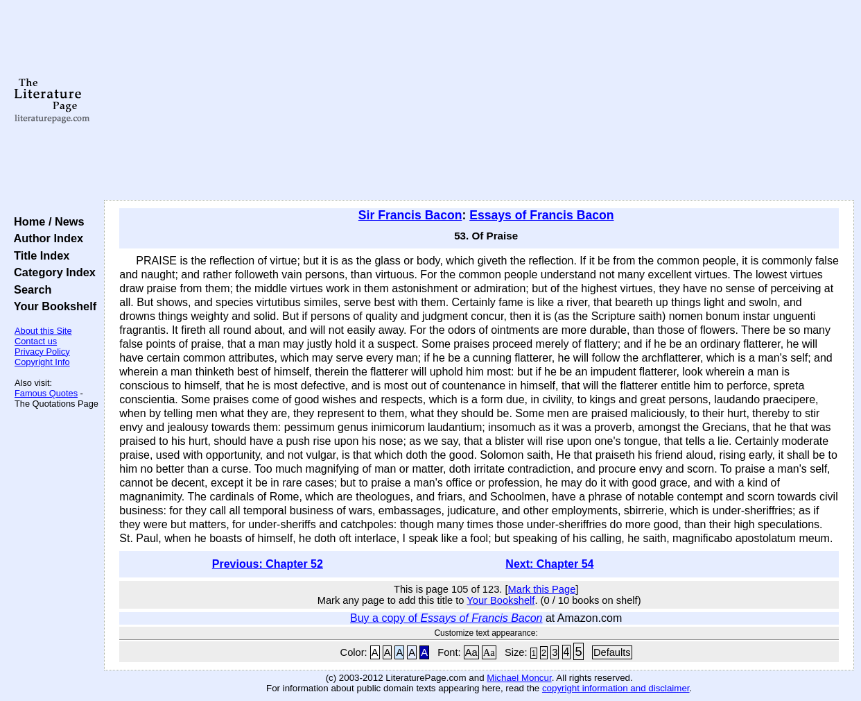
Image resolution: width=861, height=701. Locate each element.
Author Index (45, 238)
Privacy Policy (42, 351)
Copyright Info (42, 362)
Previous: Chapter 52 (267, 564)
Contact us (36, 341)
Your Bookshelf (52, 306)
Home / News (46, 221)
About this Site (43, 331)
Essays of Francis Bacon (541, 215)
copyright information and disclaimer (616, 688)
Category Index (52, 272)
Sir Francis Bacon (410, 215)
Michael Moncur (519, 678)
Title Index (38, 255)
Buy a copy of (446, 618)
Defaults (612, 652)
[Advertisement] (479, 100)
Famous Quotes (46, 393)
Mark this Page (542, 589)
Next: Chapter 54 (549, 564)
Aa (471, 652)
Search (29, 289)
